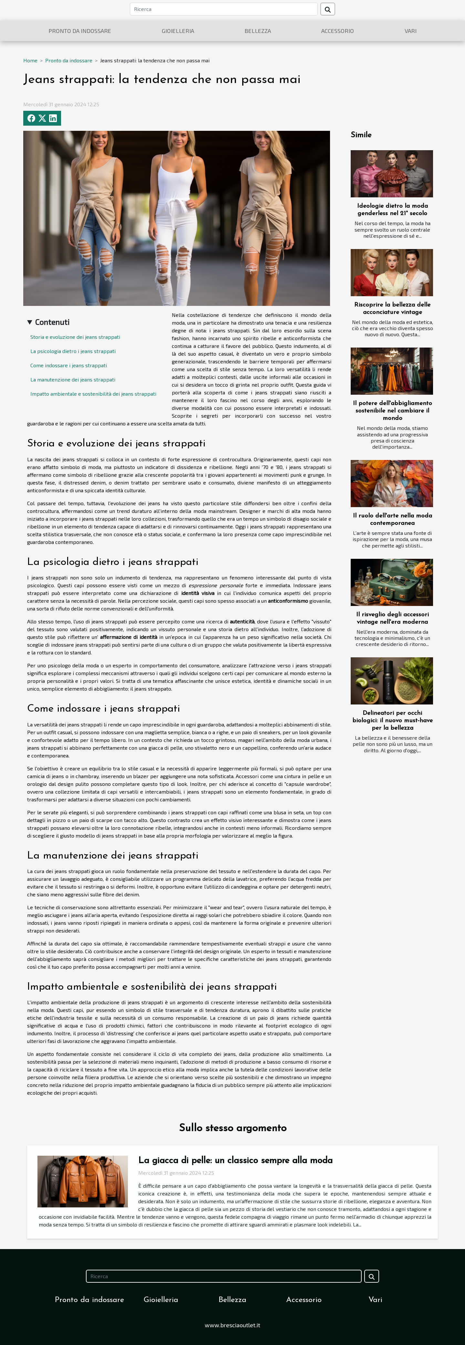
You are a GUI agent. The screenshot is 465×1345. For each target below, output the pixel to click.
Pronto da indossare (79, 30)
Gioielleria (178, 30)
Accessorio (337, 30)
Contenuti (52, 322)
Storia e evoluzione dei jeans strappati (75, 337)
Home (30, 60)
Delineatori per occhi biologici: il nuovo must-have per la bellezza (392, 720)
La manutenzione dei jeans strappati (72, 379)
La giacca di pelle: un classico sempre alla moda (235, 1160)
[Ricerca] (224, 9)
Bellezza (257, 30)
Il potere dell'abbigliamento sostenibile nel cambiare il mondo (392, 411)
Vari (411, 30)
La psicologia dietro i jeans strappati (73, 351)
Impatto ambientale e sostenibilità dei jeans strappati (93, 394)
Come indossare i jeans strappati (68, 365)
